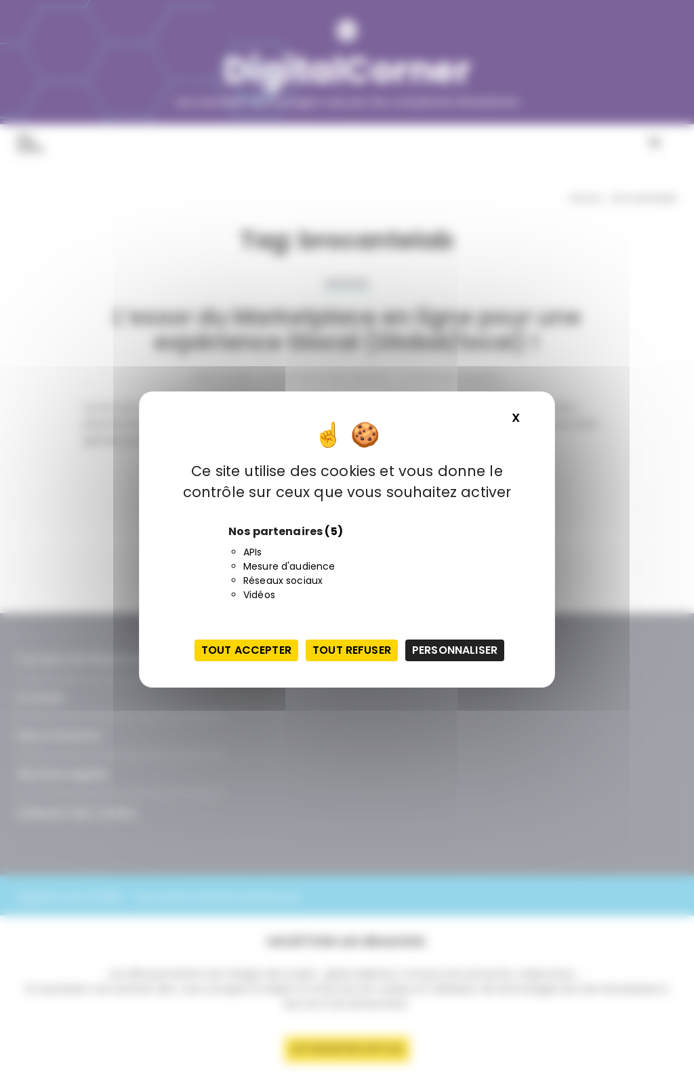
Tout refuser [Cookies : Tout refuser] (351, 650)
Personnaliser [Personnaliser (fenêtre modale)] (454, 650)
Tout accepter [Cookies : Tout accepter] (246, 650)
